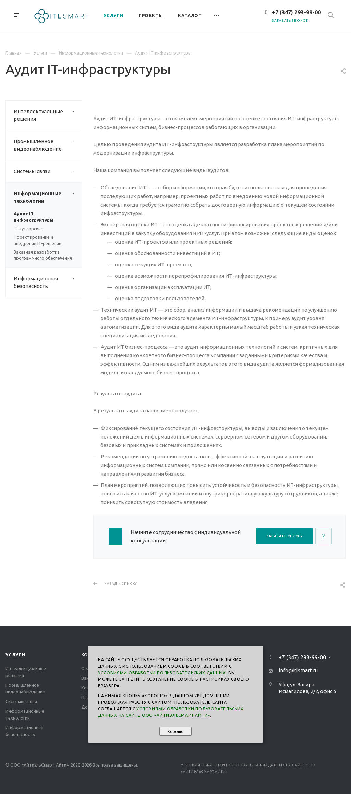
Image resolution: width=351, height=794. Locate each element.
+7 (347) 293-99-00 (296, 12)
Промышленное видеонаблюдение (48, 145)
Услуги (15, 654)
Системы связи (48, 171)
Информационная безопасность (48, 282)
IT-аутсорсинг (28, 228)
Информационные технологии (48, 197)
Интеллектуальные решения (48, 115)
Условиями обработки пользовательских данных (162, 672)
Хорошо (175, 731)
